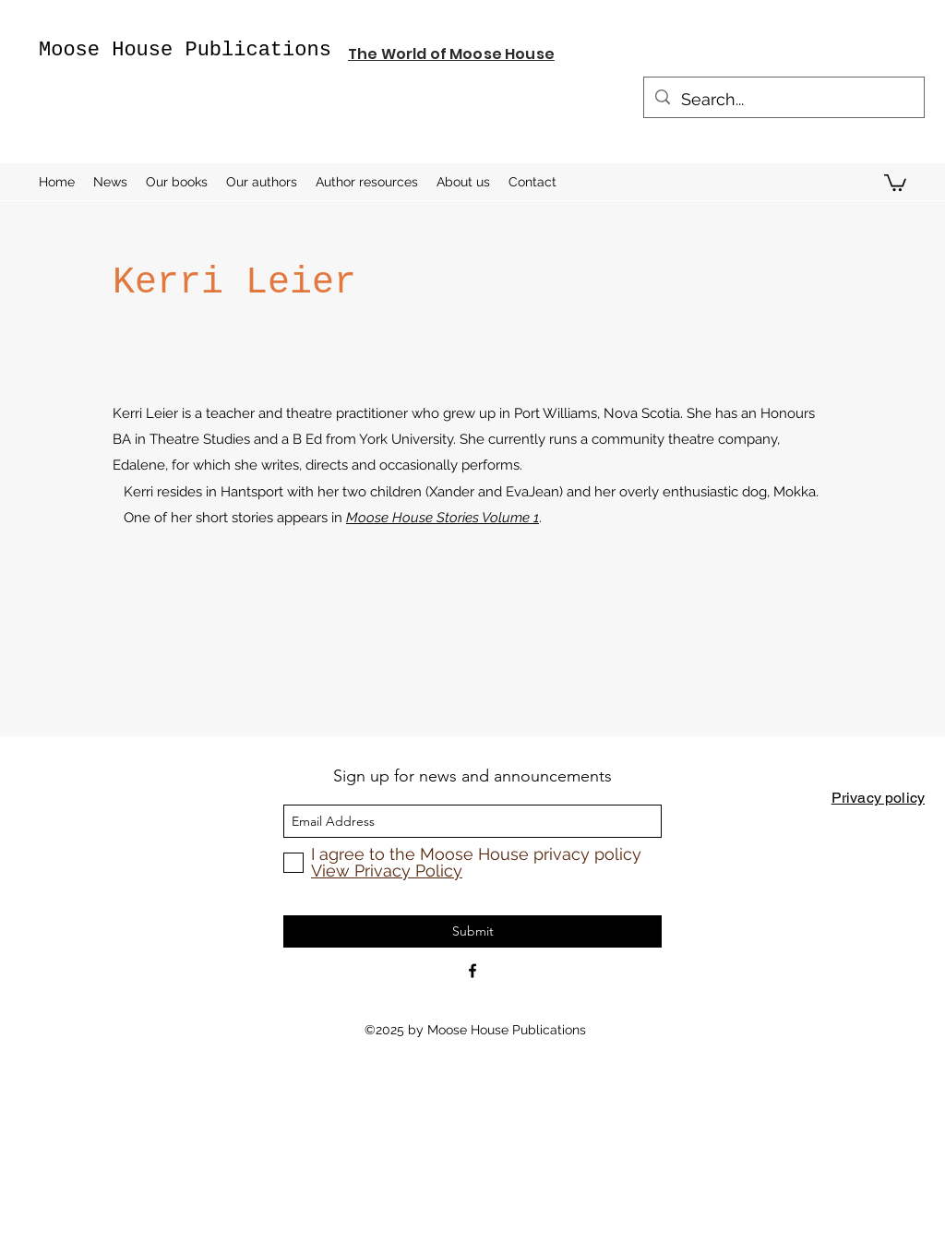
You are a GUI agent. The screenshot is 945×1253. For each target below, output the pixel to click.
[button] (895, 182)
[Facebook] (472, 970)
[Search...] (783, 100)
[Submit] (472, 931)
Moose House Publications (185, 50)
